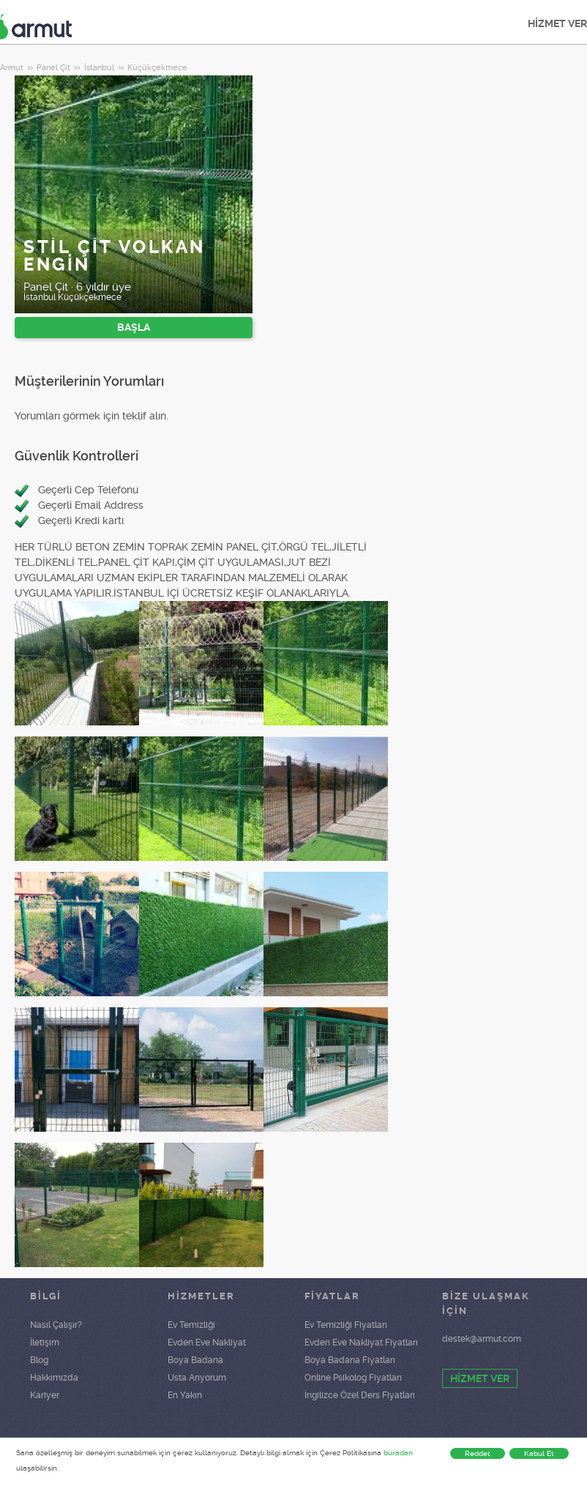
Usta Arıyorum (197, 1378)
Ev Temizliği (191, 1325)
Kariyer (44, 1395)
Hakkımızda (54, 1378)
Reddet (477, 1453)
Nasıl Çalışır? (56, 1325)
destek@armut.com (481, 1339)
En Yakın (185, 1395)
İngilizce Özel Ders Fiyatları (359, 1395)
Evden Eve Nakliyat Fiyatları (361, 1342)
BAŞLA (133, 327)
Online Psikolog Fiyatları (353, 1378)
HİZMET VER (479, 1378)
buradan (398, 1453)
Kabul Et (539, 1453)
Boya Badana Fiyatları (349, 1360)
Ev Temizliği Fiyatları (345, 1325)
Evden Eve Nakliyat (207, 1342)
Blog (39, 1360)
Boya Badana (195, 1360)
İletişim (44, 1342)
